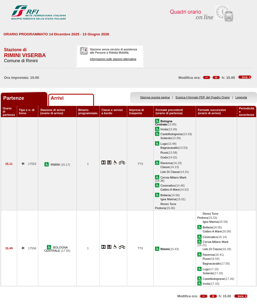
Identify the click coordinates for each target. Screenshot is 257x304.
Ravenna (166, 163)
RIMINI (56, 164)
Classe (164, 167)
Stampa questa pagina (155, 97)
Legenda (241, 97)
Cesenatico (167, 185)
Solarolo (165, 138)
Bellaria (165, 195)
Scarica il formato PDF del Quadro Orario (203, 97)
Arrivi (57, 98)
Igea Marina (168, 199)
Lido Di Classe (169, 171)
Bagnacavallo (169, 147)
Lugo (163, 143)
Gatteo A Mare (169, 189)
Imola (164, 129)
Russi (164, 152)
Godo (164, 157)
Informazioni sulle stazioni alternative (113, 59)
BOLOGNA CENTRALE (56, 249)
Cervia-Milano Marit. (173, 177)
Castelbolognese (171, 134)
